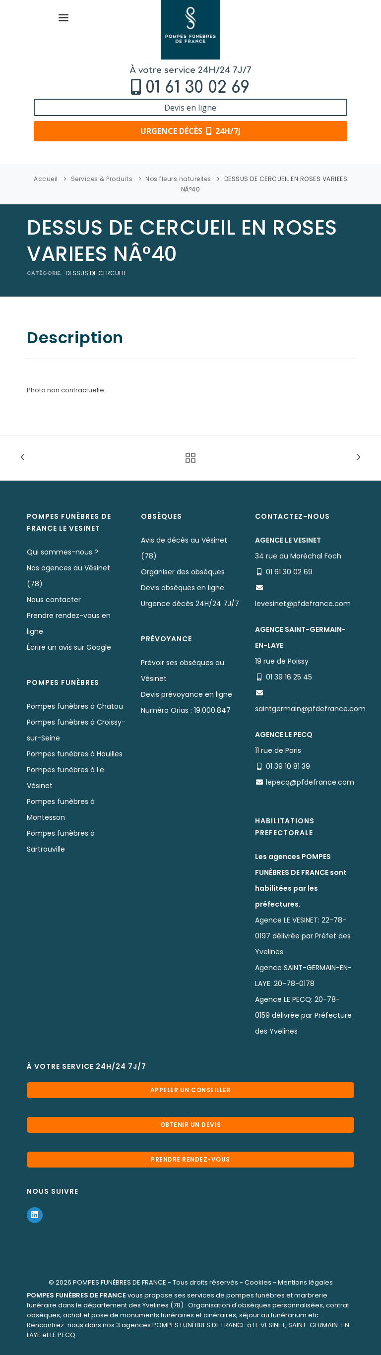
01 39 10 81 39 (288, 766)
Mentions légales (305, 1282)
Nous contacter (54, 600)
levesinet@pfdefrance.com (303, 604)
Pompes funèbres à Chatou (75, 706)
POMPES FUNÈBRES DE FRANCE (119, 1282)
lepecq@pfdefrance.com (310, 782)
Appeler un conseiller (190, 1090)
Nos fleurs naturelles (178, 179)
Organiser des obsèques (183, 572)
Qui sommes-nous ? (62, 552)
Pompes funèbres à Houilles (75, 754)
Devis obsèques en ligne (182, 588)
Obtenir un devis (190, 1124)
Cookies (258, 1282)
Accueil (46, 179)
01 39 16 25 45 (289, 677)
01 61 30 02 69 (197, 87)
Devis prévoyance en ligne (186, 694)
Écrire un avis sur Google (69, 647)
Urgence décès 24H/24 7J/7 (190, 604)
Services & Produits (102, 179)
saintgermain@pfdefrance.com (310, 709)
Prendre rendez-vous (190, 1159)
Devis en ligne (190, 107)
